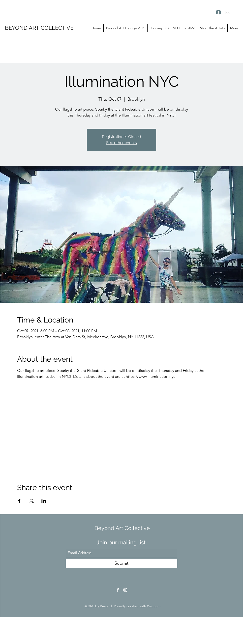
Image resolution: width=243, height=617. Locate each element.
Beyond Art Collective (122, 528)
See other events (121, 142)
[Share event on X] (31, 501)
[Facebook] (117, 590)
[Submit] (121, 563)
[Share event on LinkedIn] (43, 501)
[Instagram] (125, 590)
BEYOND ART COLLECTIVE (39, 28)
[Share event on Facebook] (19, 501)
